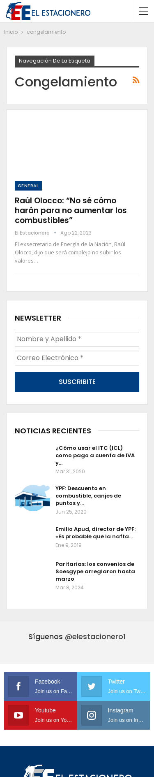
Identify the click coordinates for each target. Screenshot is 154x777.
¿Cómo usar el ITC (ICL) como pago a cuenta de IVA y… (95, 455)
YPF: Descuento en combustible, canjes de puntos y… (88, 495)
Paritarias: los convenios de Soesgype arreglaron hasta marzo (95, 571)
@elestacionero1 (95, 636)
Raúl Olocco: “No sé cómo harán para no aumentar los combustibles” (71, 210)
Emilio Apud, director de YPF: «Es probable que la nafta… (95, 532)
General (28, 185)
